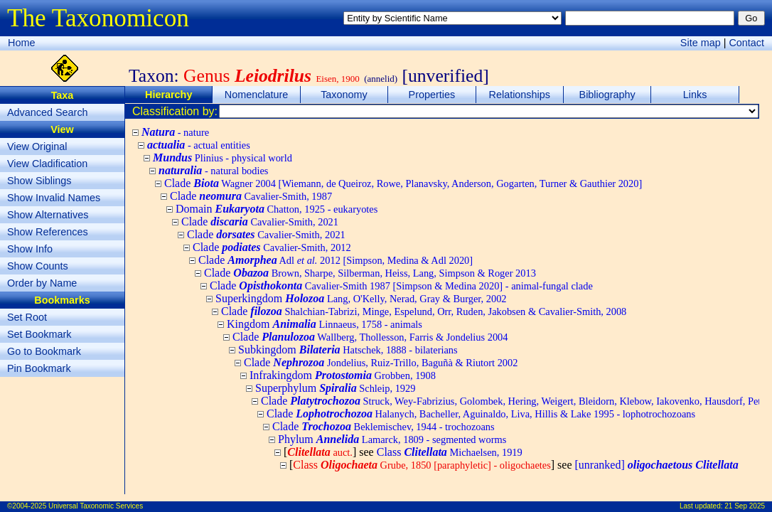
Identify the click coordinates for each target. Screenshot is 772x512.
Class (449, 452)
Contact (746, 42)
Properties (432, 94)
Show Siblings (39, 180)
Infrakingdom (343, 375)
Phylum (392, 439)
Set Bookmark (39, 334)
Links (695, 94)
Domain (276, 209)
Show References (47, 232)
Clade (403, 183)
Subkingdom (348, 349)
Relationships (519, 94)
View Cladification (47, 163)
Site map (700, 42)
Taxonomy (344, 94)
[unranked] (657, 465)
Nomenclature (257, 94)
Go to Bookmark (44, 351)
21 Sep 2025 (744, 506)
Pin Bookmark (39, 368)
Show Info (30, 249)
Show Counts (37, 266)
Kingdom (324, 324)
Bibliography (607, 94)
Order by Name (42, 283)
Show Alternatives (47, 214)
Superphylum (335, 388)
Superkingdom (361, 298)
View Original (37, 146)
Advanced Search (47, 112)
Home (21, 42)
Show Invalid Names (53, 197)
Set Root (27, 317)
